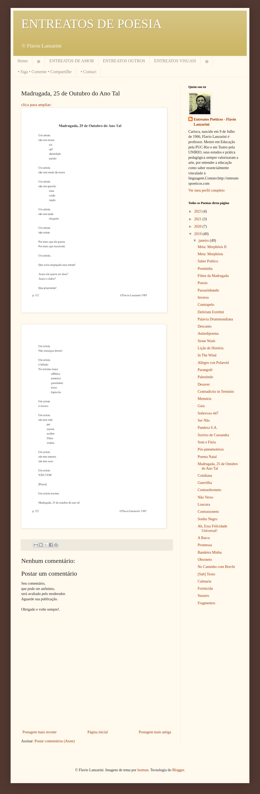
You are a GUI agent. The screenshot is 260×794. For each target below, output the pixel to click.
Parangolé (205, 370)
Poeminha (205, 269)
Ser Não (204, 420)
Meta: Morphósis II (212, 247)
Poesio (202, 283)
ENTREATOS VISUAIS (175, 61)
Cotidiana (205, 476)
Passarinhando (208, 290)
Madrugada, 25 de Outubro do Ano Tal (218, 466)
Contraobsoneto (209, 490)
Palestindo (205, 377)
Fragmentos (206, 603)
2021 (198, 219)
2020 (198, 226)
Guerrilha (205, 483)
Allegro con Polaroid (213, 363)
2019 (198, 234)
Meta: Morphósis (210, 254)
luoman (142, 770)
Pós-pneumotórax (211, 449)
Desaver (204, 384)
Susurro (203, 596)
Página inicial (98, 732)
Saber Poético (208, 261)
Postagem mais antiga (155, 732)
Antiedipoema (208, 334)
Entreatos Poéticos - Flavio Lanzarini (215, 122)
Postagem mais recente (40, 732)
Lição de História (210, 348)
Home (23, 61)
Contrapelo (206, 305)
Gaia (201, 406)
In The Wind (207, 355)
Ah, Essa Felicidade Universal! (212, 528)
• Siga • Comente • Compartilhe (45, 71)
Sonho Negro (207, 519)
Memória (204, 399)
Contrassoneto (208, 512)
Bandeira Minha (210, 552)
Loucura (204, 504)
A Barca (204, 538)
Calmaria (204, 581)
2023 (198, 211)
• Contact (88, 71)
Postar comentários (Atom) (54, 741)
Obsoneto (205, 560)
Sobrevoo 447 (208, 413)
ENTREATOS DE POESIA (91, 24)
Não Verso (205, 497)
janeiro (204, 240)
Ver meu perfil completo (206, 190)
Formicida (205, 588)
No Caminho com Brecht (216, 567)
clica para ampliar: (36, 104)
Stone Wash (206, 341)
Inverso (203, 297)
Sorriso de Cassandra (213, 435)
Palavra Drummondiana (215, 319)
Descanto (204, 326)
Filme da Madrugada (213, 276)
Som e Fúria (207, 442)
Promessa (205, 545)
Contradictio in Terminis (216, 392)
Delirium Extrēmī (211, 312)
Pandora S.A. (207, 428)
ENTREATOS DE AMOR (71, 61)
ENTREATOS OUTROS (124, 61)
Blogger (178, 770)
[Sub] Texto (206, 574)
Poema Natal (207, 457)
